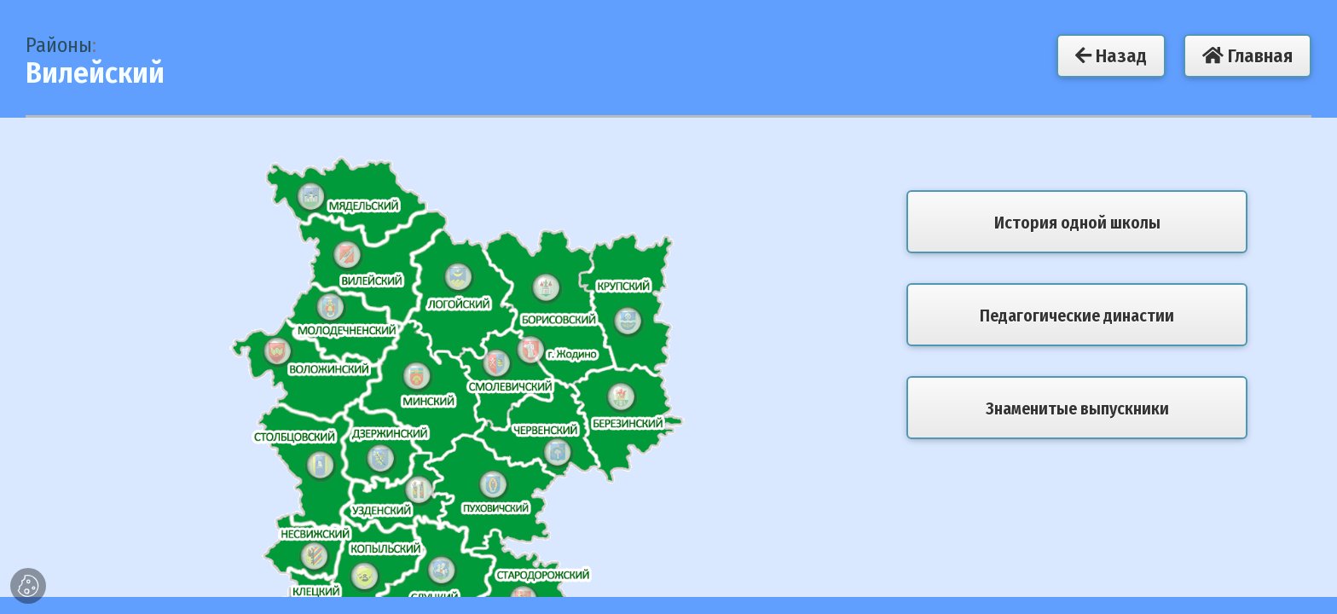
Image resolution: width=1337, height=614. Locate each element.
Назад (1111, 55)
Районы (59, 45)
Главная (1247, 55)
